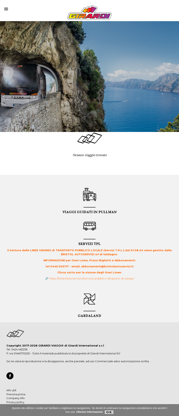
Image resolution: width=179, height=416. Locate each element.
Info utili (11, 390)
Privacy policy (15, 402)
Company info (15, 398)
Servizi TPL (89, 242)
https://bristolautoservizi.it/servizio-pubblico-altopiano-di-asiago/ (91, 278)
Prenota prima (15, 394)
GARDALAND (89, 314)
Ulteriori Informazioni (89, 411)
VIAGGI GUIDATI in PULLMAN (89, 210)
